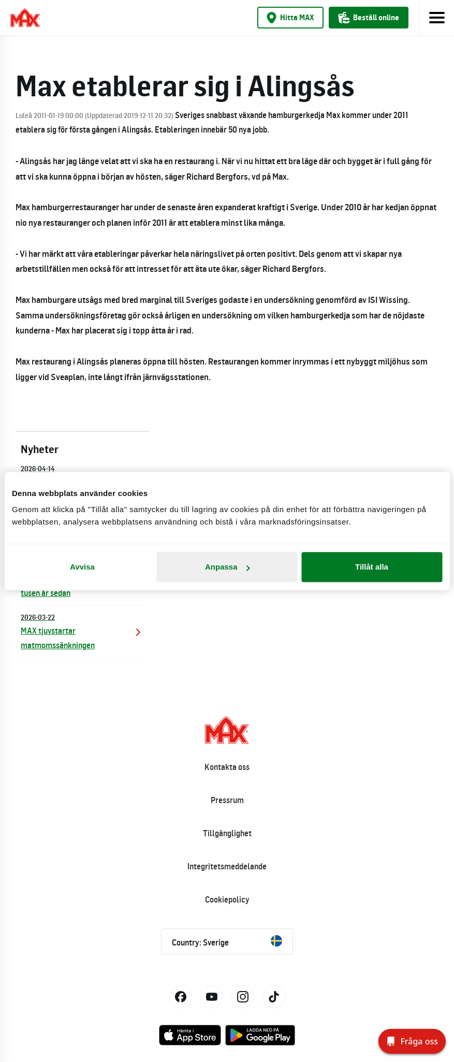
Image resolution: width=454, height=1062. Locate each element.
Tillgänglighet (227, 833)
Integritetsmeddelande (227, 866)
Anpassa (227, 566)
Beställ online (368, 17)
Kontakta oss (227, 767)
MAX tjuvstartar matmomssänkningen (82, 631)
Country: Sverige (227, 941)
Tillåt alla (371, 566)
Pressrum (227, 800)
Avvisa (82, 566)
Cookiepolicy (227, 899)
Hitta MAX (290, 17)
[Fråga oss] (412, 1041)
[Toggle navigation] (436, 17)
